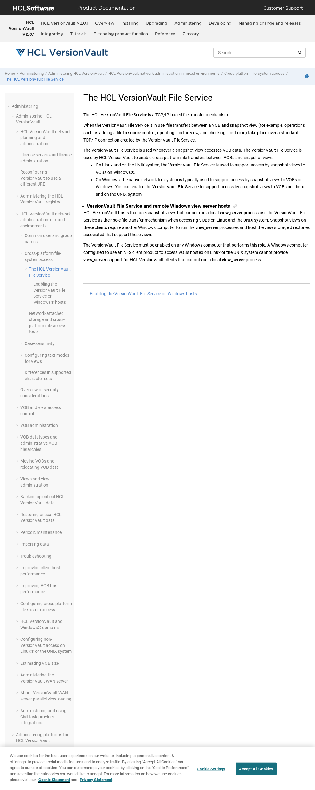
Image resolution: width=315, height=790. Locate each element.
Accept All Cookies (256, 768)
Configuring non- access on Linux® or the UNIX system (46, 645)
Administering (188, 23)
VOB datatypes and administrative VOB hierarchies (39, 443)
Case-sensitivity (39, 343)
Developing (220, 23)
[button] (9, 106)
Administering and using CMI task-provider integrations (43, 716)
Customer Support (283, 8)
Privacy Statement (96, 779)
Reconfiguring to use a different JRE (40, 178)
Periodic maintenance (41, 532)
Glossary (190, 33)
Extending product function (121, 33)
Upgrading (156, 23)
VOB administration (39, 425)
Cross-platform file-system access (254, 73)
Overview (104, 23)
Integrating (52, 33)
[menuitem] (65, 23)
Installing (130, 23)
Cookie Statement (54, 779)
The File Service (34, 79)
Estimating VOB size (39, 663)
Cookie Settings (211, 768)
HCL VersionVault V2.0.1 (21, 28)
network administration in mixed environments (164, 73)
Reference (165, 33)
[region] (157, 768)
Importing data (34, 544)
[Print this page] (308, 76)
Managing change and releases (270, 23)
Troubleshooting (35, 556)
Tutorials (78, 33)
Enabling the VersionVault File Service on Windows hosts (143, 293)
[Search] (300, 53)
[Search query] (259, 53)
